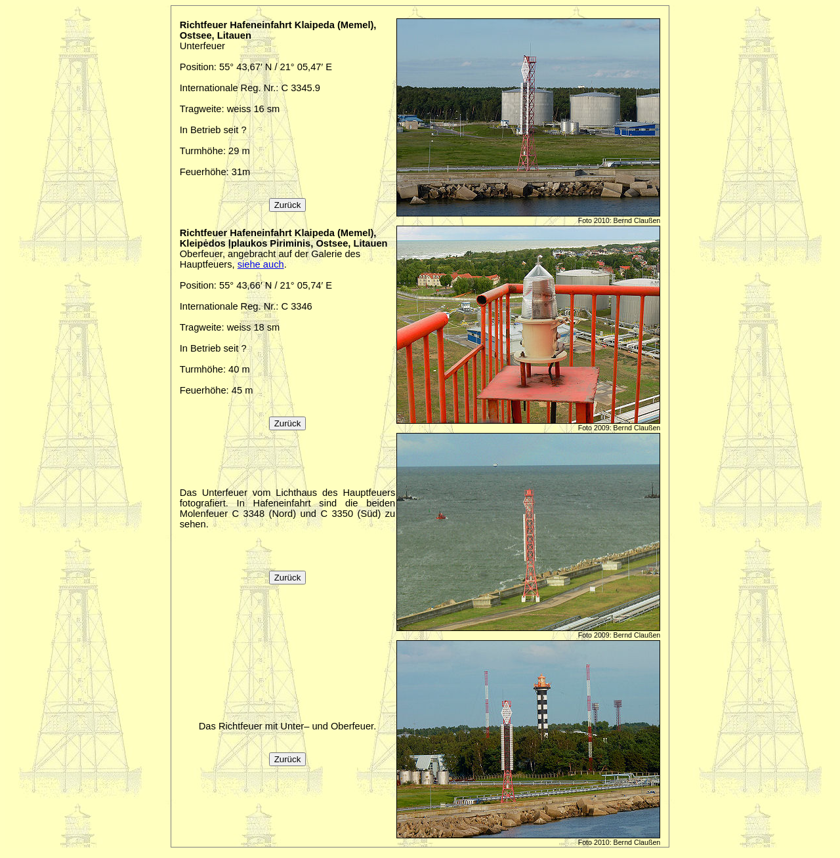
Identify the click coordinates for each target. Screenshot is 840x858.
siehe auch (261, 264)
